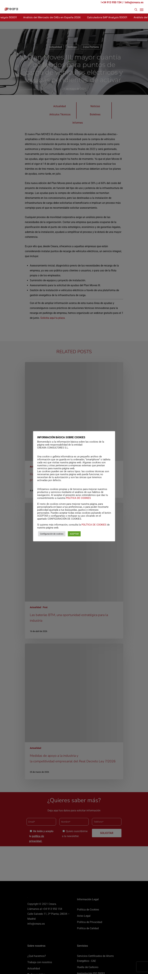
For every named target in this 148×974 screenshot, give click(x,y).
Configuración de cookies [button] (51, 534)
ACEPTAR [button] (74, 534)
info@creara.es (133, 2)
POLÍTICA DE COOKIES (78, 498)
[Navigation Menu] (141, 9)
